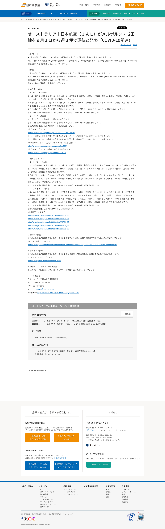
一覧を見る (127, 314)
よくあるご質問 (60, 458)
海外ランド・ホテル (47, 492)
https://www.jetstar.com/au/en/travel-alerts (44, 261)
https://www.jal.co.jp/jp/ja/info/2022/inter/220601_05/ (48, 219)
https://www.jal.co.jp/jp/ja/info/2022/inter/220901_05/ (48, 229)
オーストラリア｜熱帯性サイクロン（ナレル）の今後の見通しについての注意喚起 (75, 324)
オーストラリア (126, 45)
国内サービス (45, 507)
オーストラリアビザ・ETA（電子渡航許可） (51, 338)
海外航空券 (44, 494)
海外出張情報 (25, 514)
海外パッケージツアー (48, 504)
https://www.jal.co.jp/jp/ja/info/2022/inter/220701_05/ (48, 222)
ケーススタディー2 (70, 492)
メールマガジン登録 (99, 464)
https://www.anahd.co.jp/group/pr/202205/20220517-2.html (51, 133)
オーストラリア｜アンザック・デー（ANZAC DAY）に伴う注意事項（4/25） (73, 321)
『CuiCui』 (90, 430)
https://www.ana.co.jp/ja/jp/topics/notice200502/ (47, 153)
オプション (44, 497)
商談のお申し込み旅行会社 (67, 437)
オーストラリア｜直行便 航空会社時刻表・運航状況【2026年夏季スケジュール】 (65, 351)
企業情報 (117, 5)
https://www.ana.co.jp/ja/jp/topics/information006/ (47, 146)
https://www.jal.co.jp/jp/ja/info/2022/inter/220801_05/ (48, 225)
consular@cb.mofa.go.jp (44, 289)
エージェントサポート (48, 502)
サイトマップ (67, 514)
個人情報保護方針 (54, 514)
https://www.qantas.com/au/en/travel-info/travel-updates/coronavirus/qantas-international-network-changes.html (72, 245)
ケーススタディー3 (70, 494)
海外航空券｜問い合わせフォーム (47, 354)
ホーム (23, 19)
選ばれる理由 (84, 5)
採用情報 (107, 5)
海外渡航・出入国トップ (38, 370)
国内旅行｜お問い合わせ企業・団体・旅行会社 (67, 465)
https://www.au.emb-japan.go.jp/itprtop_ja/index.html (58, 293)
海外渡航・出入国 (46, 19)
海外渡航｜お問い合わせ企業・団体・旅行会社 (39, 465)
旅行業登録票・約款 (39, 514)
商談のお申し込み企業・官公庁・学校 (38, 437)
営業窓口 (96, 5)
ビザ (41, 489)
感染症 (135, 45)
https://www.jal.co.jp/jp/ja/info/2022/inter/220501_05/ (48, 215)
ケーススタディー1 (70, 489)
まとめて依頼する (46, 499)
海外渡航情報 (32, 19)
